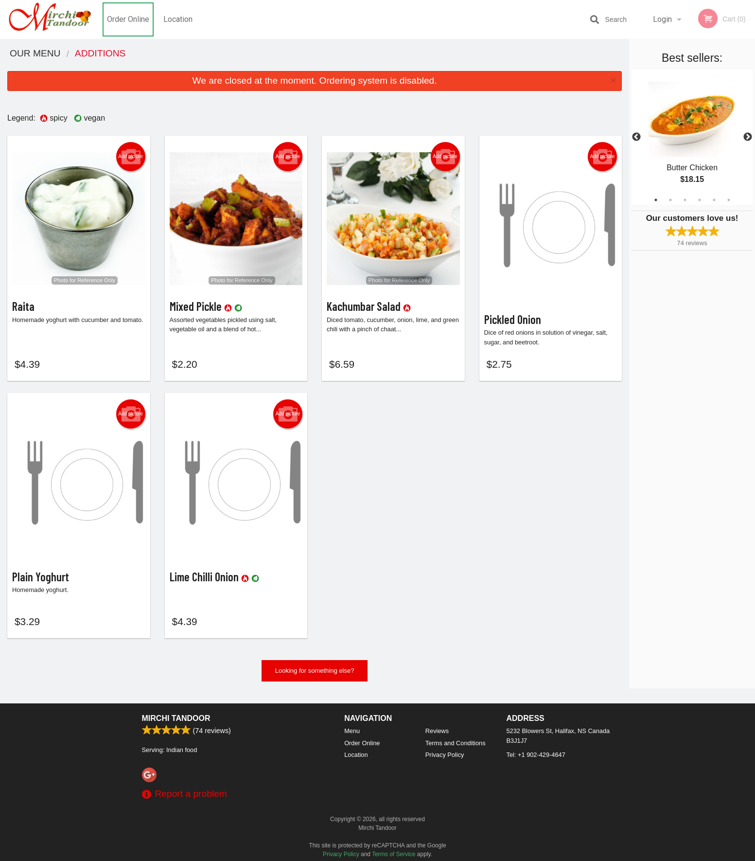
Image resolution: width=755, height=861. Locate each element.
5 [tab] (714, 200)
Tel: (536, 754)
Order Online (128, 19)
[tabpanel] (692, 137)
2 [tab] (670, 200)
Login (662, 19)
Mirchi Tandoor (176, 718)
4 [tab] (699, 200)
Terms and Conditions (455, 743)
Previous (636, 137)
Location (178, 19)
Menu (352, 731)
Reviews (437, 731)
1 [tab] (656, 200)
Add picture (130, 156)
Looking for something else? (314, 675)
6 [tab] (729, 200)
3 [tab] (685, 200)
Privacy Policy (444, 754)
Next (748, 137)
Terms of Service (393, 854)
